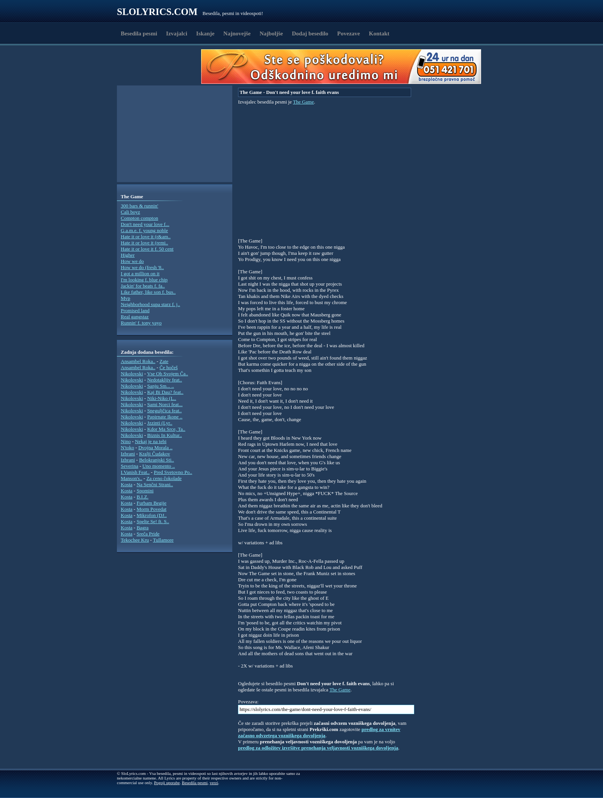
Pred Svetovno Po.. (173, 472)
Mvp (125, 298)
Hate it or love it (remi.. (144, 243)
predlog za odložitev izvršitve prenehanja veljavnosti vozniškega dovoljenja (318, 748)
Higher (128, 255)
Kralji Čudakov (154, 454)
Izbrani (128, 454)
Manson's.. (131, 478)
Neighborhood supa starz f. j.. (150, 304)
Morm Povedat (152, 509)
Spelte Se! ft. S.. (153, 521)
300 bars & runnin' (139, 206)
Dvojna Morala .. (155, 447)
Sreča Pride (148, 534)
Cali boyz (130, 212)
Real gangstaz (135, 317)
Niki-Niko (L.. (161, 398)
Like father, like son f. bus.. (148, 292)
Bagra (142, 527)
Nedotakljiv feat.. (164, 380)
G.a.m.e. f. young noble (144, 230)
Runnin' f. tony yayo (141, 323)
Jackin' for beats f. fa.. (143, 286)
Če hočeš (169, 367)
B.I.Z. (142, 497)
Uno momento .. (158, 466)
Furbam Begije (152, 503)
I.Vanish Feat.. (135, 472)
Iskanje (205, 33)
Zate (164, 361)
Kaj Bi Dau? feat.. (165, 392)
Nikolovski (132, 373)
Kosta (126, 484)
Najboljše (271, 33)
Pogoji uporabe (167, 782)
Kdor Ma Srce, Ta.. (166, 429)
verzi (214, 782)
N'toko (127, 447)
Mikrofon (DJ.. (152, 515)
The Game (303, 102)
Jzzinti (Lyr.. (159, 423)
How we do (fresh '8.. (142, 267)
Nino (126, 441)
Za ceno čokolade (164, 478)
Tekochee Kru (135, 540)
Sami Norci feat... (165, 404)
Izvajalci (176, 33)
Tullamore (163, 540)
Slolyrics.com (157, 12)
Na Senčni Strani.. (155, 484)
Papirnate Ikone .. (165, 417)
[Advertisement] (161, 66)
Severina (129, 466)
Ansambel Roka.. (138, 361)
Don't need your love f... (145, 224)
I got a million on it (140, 273)
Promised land (135, 310)
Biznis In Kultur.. (164, 435)
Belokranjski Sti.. (156, 460)
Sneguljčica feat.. (164, 410)
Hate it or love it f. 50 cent (147, 249)
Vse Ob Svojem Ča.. (167, 373)
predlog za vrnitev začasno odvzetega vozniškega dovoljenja (319, 732)
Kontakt (379, 33)
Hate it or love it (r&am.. (146, 236)
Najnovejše (237, 33)
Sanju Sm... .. (160, 386)
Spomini (145, 491)
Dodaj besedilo (310, 33)
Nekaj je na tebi (151, 441)
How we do (132, 261)
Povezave (348, 33)
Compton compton (139, 218)
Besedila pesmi (139, 33)
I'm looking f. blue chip (144, 280)
